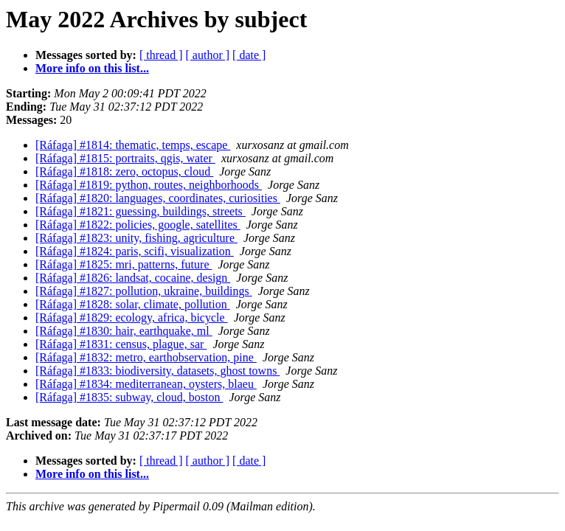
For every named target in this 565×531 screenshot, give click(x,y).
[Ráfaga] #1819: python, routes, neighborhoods (148, 184)
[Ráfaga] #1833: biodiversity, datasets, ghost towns (157, 370)
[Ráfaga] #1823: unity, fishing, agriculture (136, 238)
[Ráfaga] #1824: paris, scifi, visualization (134, 251)
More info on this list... (92, 68)
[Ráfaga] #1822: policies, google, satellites (137, 224)
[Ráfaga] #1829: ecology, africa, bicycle (131, 317)
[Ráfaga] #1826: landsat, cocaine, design (132, 277)
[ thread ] (161, 55)
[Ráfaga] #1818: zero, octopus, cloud (124, 171)
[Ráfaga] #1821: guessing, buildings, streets (140, 211)
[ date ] (249, 55)
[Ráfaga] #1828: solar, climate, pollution (132, 304)
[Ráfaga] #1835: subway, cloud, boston (129, 397)
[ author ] (208, 55)
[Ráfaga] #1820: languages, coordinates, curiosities (157, 198)
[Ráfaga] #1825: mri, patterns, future (123, 264)
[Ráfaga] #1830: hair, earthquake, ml (123, 330)
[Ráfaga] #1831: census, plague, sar (121, 344)
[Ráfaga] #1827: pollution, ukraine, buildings (143, 291)
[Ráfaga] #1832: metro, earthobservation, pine (146, 357)
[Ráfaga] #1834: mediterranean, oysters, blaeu (146, 384)
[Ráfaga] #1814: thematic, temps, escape (132, 145)
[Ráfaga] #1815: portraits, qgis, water (125, 158)
